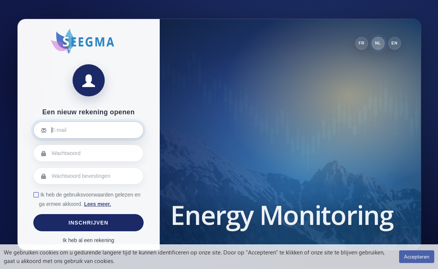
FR (362, 43)
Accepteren (416, 256)
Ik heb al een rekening (88, 240)
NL (378, 43)
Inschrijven (88, 223)
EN (394, 43)
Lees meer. (97, 204)
